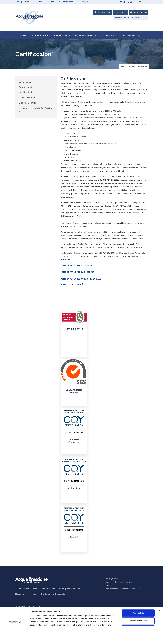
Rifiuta (138, 610)
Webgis (85, 2)
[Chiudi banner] (159, 592)
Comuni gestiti (26, 87)
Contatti (38, 2)
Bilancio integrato (27, 103)
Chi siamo (22, 35)
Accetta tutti (138, 594)
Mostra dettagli (127, 621)
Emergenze (120, 12)
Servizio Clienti (103, 12)
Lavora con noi (109, 35)
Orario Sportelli (138, 12)
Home (123, 66)
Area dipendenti (22, 2)
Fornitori (50, 2)
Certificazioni (25, 92)
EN (143, 5)
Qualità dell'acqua (61, 35)
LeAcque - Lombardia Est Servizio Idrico (35, 110)
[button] (121, 2)
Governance (25, 82)
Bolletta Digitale (121, 18)
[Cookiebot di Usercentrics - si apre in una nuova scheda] (15, 621)
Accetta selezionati (138, 602)
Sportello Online (139, 18)
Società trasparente (68, 2)
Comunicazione (128, 35)
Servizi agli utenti (40, 35)
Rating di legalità (27, 98)
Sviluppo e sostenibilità (86, 35)
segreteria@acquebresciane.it (119, 582)
